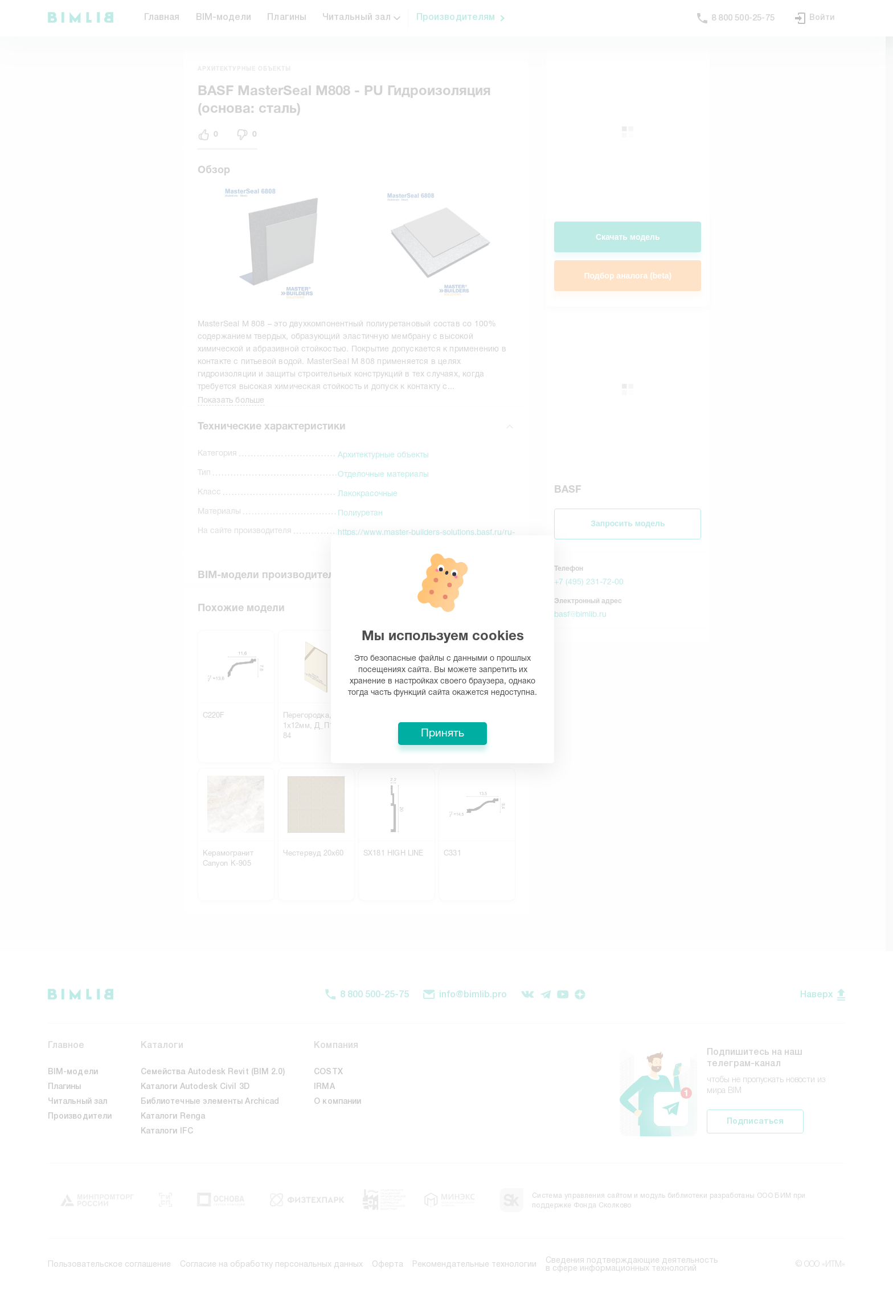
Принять (446, 739)
